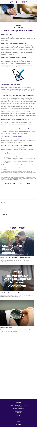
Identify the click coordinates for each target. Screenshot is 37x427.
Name (2, 185)
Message (3, 202)
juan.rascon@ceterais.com (18, 408)
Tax (18, 418)
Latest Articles (18, 423)
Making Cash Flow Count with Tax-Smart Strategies (15, 257)
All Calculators (18, 426)
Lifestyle (18, 421)
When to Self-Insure (6, 327)
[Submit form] (4, 215)
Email (2, 194)
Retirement (18, 412)
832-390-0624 (20, 403)
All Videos (18, 424)
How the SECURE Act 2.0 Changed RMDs (12, 292)
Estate (18, 415)
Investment (18, 414)
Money (18, 420)
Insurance (18, 417)
